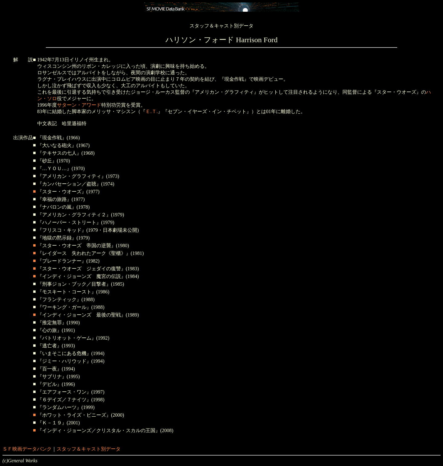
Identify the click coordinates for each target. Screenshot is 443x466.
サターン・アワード (79, 105)
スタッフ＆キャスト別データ (89, 449)
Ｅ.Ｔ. (152, 111)
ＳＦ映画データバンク (27, 449)
